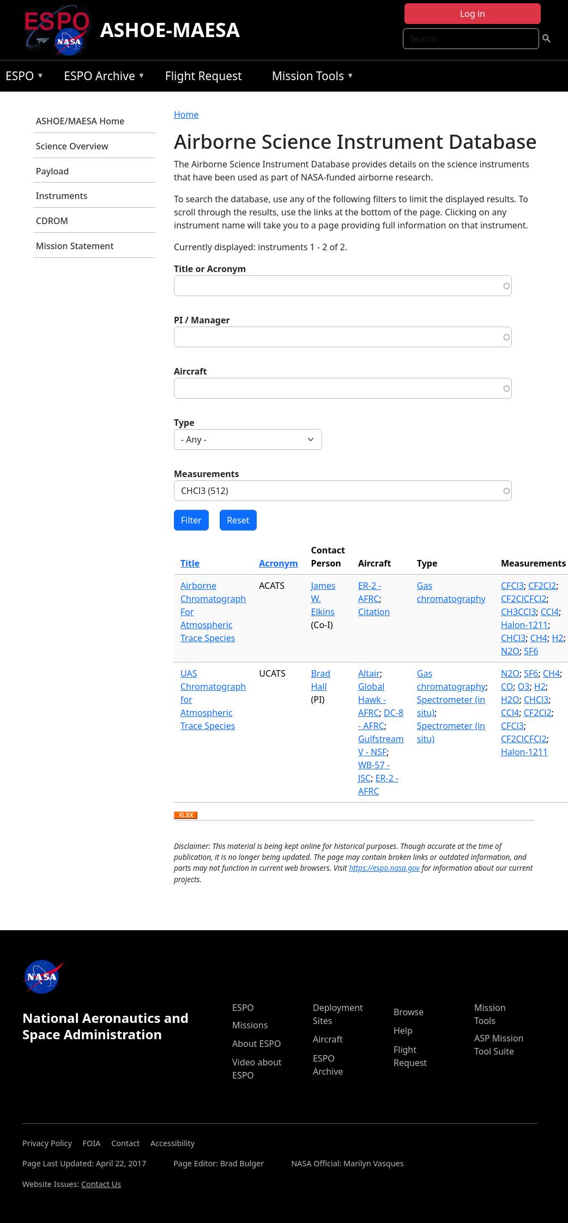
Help (403, 1031)
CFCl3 (512, 586)
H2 (557, 638)
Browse (409, 1012)
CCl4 (550, 612)
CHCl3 (513, 638)
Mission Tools (310, 77)
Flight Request (203, 75)
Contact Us (101, 1184)
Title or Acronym (210, 269)
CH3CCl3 (518, 612)
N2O (510, 651)
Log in (472, 14)
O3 (524, 686)
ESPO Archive (101, 77)
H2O (510, 700)
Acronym (278, 563)
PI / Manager (202, 320)
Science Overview (72, 146)
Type (184, 423)
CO (507, 686)
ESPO (22, 77)
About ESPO (256, 1044)
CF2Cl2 (542, 586)
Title (190, 563)
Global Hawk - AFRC (372, 699)
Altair (369, 673)
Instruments (62, 196)
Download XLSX (185, 815)
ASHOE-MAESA (170, 29)
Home (186, 115)
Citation (374, 612)
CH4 (538, 638)
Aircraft (190, 371)
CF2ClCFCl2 (524, 599)
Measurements (206, 474)
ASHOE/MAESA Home (80, 121)
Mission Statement (75, 246)
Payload (52, 171)
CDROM (52, 221)
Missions (250, 1025)
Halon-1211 (524, 625)
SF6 (531, 651)
